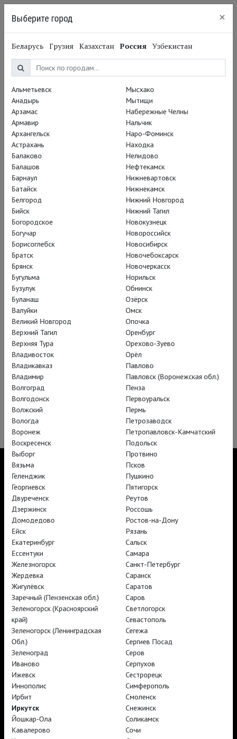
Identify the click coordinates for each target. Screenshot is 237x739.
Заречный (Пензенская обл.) (55, 597)
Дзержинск (29, 509)
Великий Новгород (41, 321)
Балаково (27, 155)
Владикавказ (32, 365)
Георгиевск (28, 486)
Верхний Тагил (34, 332)
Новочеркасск (148, 266)
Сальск (136, 542)
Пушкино (140, 475)
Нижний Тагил (147, 210)
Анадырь (25, 100)
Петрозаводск (149, 420)
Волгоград (28, 387)
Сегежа (137, 630)
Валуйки (24, 310)
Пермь (136, 409)
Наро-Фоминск (149, 133)
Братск (22, 255)
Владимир (28, 376)
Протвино (141, 453)
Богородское (32, 221)
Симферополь (147, 685)
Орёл (134, 354)
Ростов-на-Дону (152, 520)
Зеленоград (30, 652)
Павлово (140, 365)
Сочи (133, 729)
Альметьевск (32, 89)
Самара (137, 553)
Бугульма (26, 277)
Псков (135, 464)
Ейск (19, 531)
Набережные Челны (157, 111)
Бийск (20, 210)
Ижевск (23, 674)
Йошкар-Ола (32, 718)
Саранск (138, 575)
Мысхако (140, 89)
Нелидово (142, 155)
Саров (135, 597)
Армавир (25, 122)
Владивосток (33, 354)
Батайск (24, 188)
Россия (133, 46)
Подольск (141, 442)
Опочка (137, 321)
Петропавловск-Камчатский (170, 431)
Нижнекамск (145, 188)
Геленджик (28, 475)
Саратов (139, 586)
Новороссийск (148, 232)
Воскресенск (31, 442)
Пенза (135, 387)
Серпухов (140, 663)
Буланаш (25, 299)
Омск (134, 310)
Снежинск (141, 707)
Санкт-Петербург (153, 564)
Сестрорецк (144, 674)
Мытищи (139, 100)
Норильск (141, 277)
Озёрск (137, 299)
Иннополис (29, 685)
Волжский (27, 409)
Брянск (22, 266)
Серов (135, 652)
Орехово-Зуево (150, 343)
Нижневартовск (151, 177)
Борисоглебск (33, 243)
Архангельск (31, 133)
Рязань (136, 531)
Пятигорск (142, 486)
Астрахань (28, 144)
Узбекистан (172, 46)
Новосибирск (147, 243)
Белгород (27, 199)
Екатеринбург (33, 542)
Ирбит (22, 696)
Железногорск (34, 564)
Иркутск (25, 707)
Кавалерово (31, 729)
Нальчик (139, 122)
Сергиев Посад (149, 641)
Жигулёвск (28, 586)
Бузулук (23, 288)
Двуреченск (30, 497)
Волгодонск (30, 398)
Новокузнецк (146, 221)
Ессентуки (27, 553)
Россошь (139, 509)
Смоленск (141, 696)
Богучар (24, 232)
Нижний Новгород (155, 199)
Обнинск (139, 288)
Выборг (23, 453)
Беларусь (28, 46)
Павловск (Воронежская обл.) (172, 376)
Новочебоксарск (152, 255)
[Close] (222, 17)
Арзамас (25, 111)
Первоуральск (148, 398)
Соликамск (142, 718)
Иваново (26, 663)
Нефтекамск (145, 166)
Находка (140, 144)
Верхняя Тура (32, 343)
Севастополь (146, 619)
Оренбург (140, 332)
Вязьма (23, 464)
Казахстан (96, 46)
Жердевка (27, 575)
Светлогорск (145, 608)
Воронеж (26, 431)
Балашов (26, 166)
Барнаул (24, 177)
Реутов (137, 497)
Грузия (61, 46)
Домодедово (33, 520)
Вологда (25, 420)
